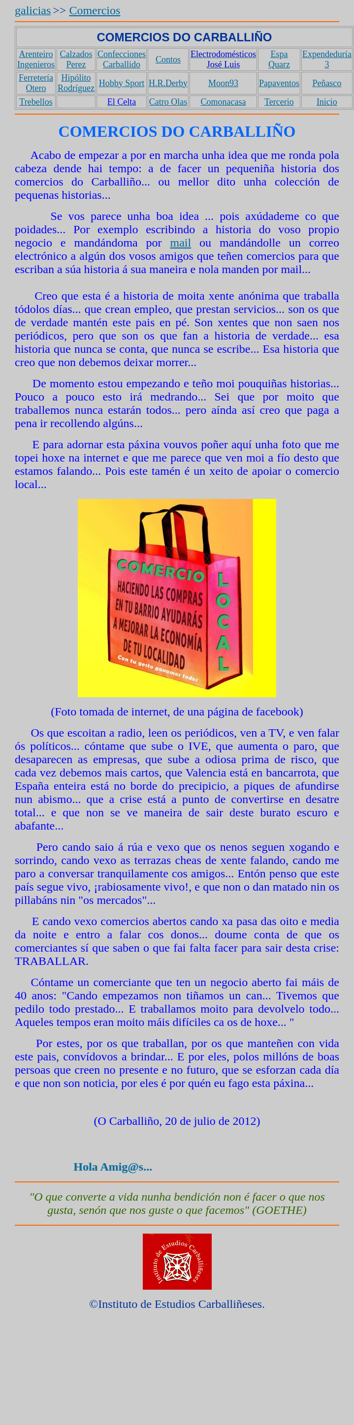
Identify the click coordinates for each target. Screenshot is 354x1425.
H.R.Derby (168, 83)
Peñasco (326, 83)
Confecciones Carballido (121, 59)
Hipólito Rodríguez (76, 83)
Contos (168, 59)
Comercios (94, 10)
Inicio (327, 102)
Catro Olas (168, 102)
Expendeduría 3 (327, 59)
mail (181, 242)
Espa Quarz (279, 59)
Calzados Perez (76, 59)
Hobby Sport (122, 83)
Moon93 (223, 83)
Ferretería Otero (36, 83)
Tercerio (279, 102)
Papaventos (279, 83)
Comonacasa (223, 102)
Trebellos (35, 102)
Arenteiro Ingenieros (36, 59)
